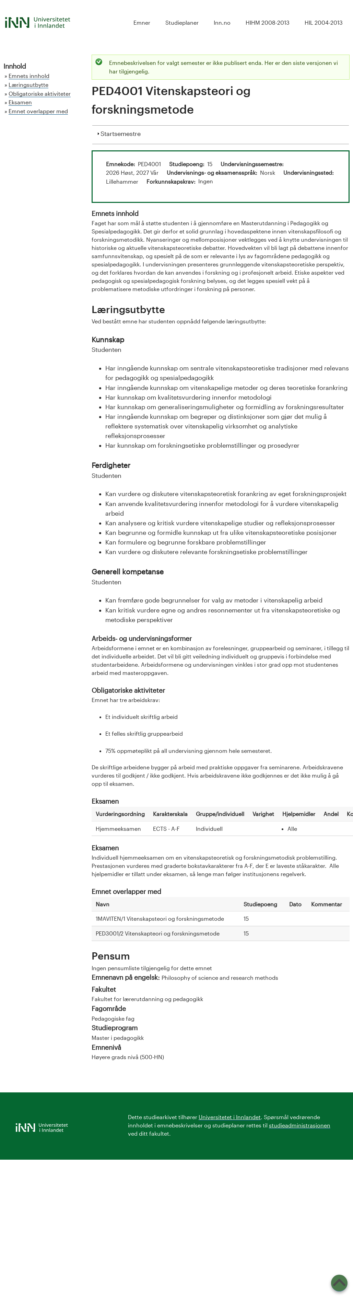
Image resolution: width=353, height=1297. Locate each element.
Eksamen (20, 102)
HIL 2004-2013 (324, 22)
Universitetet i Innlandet (230, 1117)
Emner (141, 22)
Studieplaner (182, 22)
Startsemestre (121, 133)
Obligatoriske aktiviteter (40, 93)
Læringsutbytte (28, 84)
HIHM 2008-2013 (268, 22)
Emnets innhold (29, 75)
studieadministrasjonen (299, 1125)
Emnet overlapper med (38, 111)
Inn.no (222, 22)
